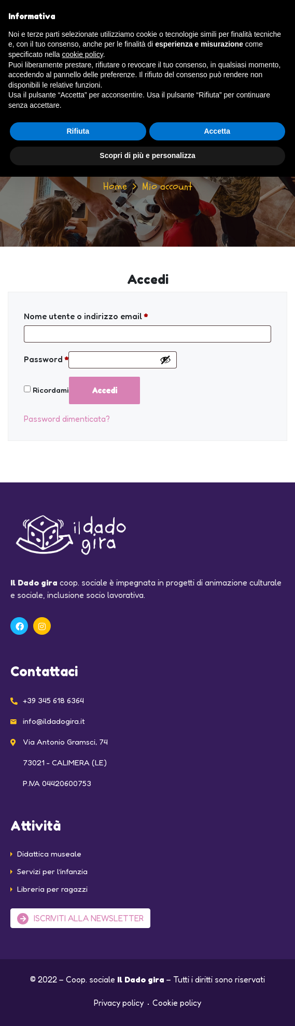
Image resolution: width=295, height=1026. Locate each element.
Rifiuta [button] (77, 131)
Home (115, 186)
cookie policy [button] (82, 54)
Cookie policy (176, 1003)
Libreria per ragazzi (52, 889)
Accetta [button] (217, 131)
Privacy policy (119, 1003)
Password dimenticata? (67, 419)
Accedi (104, 390)
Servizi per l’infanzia (52, 871)
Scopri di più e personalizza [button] (147, 155)
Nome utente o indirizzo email (86, 316)
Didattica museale (49, 854)
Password (46, 359)
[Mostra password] (165, 359)
